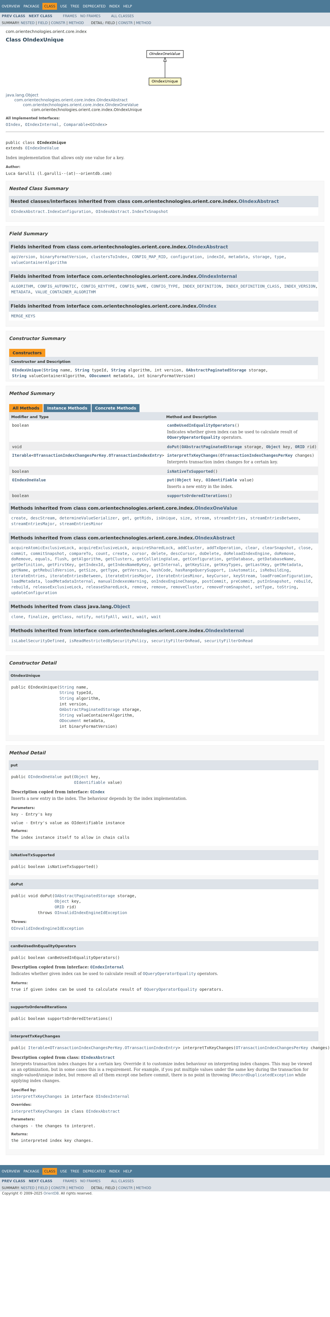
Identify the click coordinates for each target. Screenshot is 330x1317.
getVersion (134, 570)
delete (158, 553)
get (125, 518)
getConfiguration (202, 559)
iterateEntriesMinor (179, 576)
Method (76, 23)
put (170, 480)
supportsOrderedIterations (197, 495)
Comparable (76, 124)
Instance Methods (67, 408)
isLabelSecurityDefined (37, 640)
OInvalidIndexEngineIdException (91, 912)
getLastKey (257, 564)
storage (261, 256)
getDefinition (27, 564)
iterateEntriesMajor (128, 576)
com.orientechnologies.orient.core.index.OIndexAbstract (70, 100)
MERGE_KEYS (23, 316)
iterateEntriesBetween (75, 576)
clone (17, 616)
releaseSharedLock (106, 587)
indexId (215, 256)
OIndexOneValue (42, 148)
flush (61, 559)
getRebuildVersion (53, 570)
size (185, 518)
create (18, 518)
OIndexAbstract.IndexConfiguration (51, 211)
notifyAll (106, 616)
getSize (87, 570)
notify (83, 616)
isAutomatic (242, 570)
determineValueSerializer (88, 518)
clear (251, 547)
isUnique (165, 518)
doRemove (284, 553)
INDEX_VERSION (299, 286)
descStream (42, 518)
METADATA (20, 292)
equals (42, 559)
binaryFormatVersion (63, 256)
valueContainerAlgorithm (39, 262)
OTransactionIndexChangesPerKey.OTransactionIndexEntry (98, 455)
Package (31, 6)
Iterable (21, 455)
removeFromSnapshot (228, 587)
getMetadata (287, 564)
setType (263, 587)
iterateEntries (28, 576)
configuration (186, 256)
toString (286, 587)
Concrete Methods (115, 408)
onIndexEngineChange (174, 581)
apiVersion (23, 256)
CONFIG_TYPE (164, 286)
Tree (74, 6)
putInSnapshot (273, 581)
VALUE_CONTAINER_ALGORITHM (65, 292)
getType (109, 570)
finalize (37, 616)
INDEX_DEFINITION (201, 286)
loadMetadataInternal (69, 581)
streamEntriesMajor (33, 523)
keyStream (244, 576)
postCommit (214, 581)
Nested (27, 23)
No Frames (90, 16)
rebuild (302, 581)
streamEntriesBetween (274, 518)
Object (273, 446)
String (51, 370)
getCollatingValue (157, 559)
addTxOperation (224, 547)
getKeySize (197, 564)
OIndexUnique (26, 370)
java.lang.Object (22, 95)
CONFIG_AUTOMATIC (57, 286)
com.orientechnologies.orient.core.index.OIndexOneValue (80, 104)
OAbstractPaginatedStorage (216, 370)
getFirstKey (60, 564)
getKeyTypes (227, 564)
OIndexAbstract (259, 201)
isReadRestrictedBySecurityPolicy (107, 640)
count (102, 553)
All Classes (122, 16)
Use (63, 6)
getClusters (118, 559)
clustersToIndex (109, 256)
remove (139, 587)
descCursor (182, 553)
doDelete (209, 553)
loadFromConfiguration (285, 576)
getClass (61, 616)
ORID (300, 446)
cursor (139, 553)
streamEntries (229, 518)
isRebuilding (274, 570)
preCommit (242, 581)
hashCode (160, 570)
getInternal (167, 564)
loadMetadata (25, 581)
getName (19, 570)
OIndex (13, 124)
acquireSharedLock (152, 547)
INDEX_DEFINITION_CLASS (252, 286)
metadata (238, 256)
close (304, 547)
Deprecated (94, 6)
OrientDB (51, 1193)
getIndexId (91, 564)
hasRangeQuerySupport (199, 570)
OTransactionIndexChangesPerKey (256, 455)
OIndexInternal (42, 124)
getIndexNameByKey (128, 564)
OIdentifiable (221, 480)
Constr (58, 23)
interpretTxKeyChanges (192, 455)
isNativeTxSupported (190, 471)
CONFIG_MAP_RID (149, 256)
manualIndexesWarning (122, 581)
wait (127, 616)
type (279, 256)
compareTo (80, 553)
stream (202, 518)
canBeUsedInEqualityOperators (201, 425)
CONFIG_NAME (133, 286)
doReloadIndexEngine (247, 553)
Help (127, 6)
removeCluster (186, 587)
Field (43, 23)
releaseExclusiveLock (57, 587)
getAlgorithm (86, 559)
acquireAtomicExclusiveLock (42, 547)
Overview (11, 6)
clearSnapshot (278, 547)
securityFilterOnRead (175, 640)
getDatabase (239, 559)
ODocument (100, 375)
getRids (142, 518)
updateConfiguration (34, 592)
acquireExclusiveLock (103, 547)
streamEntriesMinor (81, 523)
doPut (173, 446)
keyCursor (218, 576)
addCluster (190, 547)
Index (114, 6)
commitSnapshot (47, 553)
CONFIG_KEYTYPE (98, 286)
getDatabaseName (276, 559)
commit (18, 553)
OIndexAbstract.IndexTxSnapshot (132, 211)
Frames (70, 16)
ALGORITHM (22, 286)
